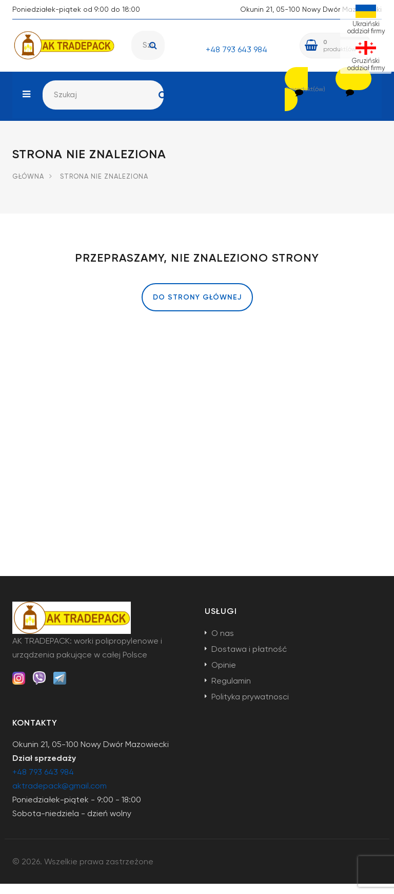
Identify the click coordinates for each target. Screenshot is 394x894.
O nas (222, 643)
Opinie (223, 675)
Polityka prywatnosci (250, 707)
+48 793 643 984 (236, 50)
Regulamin (231, 691)
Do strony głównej (197, 307)
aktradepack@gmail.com (59, 796)
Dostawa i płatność (249, 659)
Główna (28, 186)
